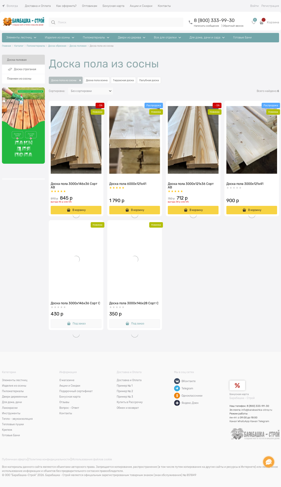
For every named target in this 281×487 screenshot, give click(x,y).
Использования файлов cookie (92, 459)
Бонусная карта (239, 394)
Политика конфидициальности (49, 459)
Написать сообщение (206, 25)
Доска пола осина (97, 80)
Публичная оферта (14, 459)
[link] (10, 6)
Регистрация (270, 5)
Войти (254, 5)
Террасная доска (123, 80)
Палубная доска (149, 80)
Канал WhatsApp (239, 421)
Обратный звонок (233, 25)
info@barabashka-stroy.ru (256, 409)
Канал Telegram (259, 421)
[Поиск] (53, 22)
